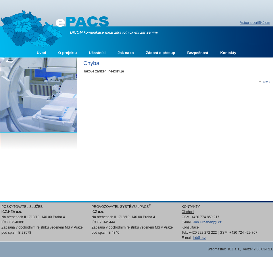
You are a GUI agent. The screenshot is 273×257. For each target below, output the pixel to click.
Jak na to (126, 53)
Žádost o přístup (160, 53)
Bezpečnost (197, 53)
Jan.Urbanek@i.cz (207, 222)
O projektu (67, 53)
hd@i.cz (199, 238)
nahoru (266, 81)
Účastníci (97, 53)
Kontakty (228, 53)
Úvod (41, 53)
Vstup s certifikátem (255, 23)
